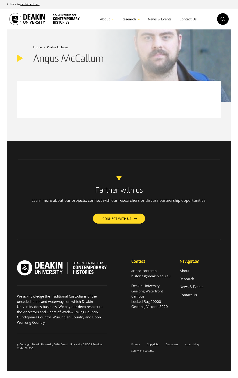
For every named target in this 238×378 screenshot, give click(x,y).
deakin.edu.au (30, 4)
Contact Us (188, 19)
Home (37, 47)
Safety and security (142, 350)
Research (129, 19)
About (105, 19)
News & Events (160, 19)
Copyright (153, 344)
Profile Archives (57, 47)
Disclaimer (172, 344)
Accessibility (192, 344)
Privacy (135, 344)
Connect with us (116, 219)
